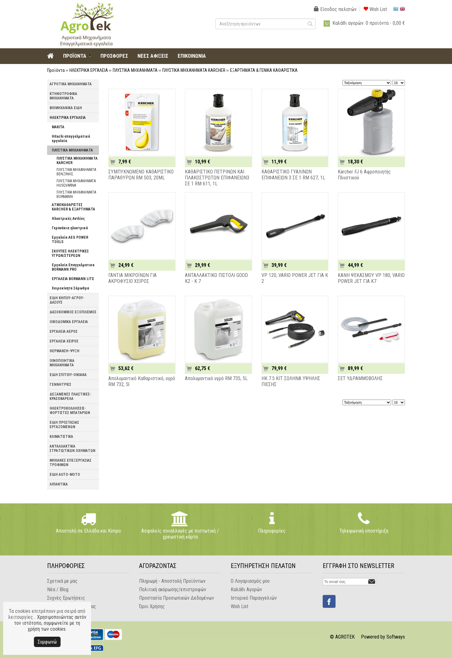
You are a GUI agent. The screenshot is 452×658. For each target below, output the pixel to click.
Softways (395, 637)
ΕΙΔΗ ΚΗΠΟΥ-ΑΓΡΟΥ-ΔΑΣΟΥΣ (67, 300)
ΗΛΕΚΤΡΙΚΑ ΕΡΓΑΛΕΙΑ (88, 70)
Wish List (375, 9)
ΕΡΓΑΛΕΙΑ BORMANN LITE (73, 279)
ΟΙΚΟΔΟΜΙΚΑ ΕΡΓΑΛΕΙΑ (69, 322)
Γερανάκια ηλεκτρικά (70, 228)
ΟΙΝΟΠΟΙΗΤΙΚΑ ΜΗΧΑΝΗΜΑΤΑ (62, 362)
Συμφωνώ (47, 642)
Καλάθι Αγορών (246, 589)
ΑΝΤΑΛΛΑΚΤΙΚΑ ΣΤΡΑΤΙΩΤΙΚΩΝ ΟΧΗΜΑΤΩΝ (72, 448)
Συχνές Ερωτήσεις (66, 598)
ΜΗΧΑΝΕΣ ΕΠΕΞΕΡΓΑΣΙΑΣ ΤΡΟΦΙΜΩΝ (70, 462)
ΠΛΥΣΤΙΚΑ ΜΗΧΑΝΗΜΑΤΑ (135, 70)
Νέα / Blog (57, 589)
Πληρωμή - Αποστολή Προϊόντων (172, 581)
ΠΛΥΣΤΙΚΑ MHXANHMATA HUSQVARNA (76, 183)
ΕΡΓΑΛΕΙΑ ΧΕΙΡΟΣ (64, 341)
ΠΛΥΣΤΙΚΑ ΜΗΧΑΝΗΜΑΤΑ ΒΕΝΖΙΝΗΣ (76, 171)
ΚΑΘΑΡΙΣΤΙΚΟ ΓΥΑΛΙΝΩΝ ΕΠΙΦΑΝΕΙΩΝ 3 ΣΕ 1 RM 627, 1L (293, 175)
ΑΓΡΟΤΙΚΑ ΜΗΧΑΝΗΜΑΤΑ (71, 84)
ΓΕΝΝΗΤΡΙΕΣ (60, 384)
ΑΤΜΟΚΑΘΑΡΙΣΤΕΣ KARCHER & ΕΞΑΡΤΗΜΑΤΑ (73, 207)
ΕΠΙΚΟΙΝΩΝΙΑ (192, 56)
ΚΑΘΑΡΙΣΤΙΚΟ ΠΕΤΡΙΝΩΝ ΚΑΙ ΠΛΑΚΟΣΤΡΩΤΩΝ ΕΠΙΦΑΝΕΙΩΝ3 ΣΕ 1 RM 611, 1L (217, 178)
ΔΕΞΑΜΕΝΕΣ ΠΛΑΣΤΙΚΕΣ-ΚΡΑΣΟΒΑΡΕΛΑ (70, 396)
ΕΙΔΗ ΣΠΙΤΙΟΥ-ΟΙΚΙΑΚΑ (68, 375)
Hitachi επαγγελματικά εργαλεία (71, 138)
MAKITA (58, 127)
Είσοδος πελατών (335, 9)
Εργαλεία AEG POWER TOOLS (70, 239)
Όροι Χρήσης (152, 606)
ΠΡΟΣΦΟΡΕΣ (114, 56)
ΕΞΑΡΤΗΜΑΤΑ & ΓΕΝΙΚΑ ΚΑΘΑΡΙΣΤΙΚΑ (264, 70)
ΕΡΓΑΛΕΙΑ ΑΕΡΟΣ (64, 331)
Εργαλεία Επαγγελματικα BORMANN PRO (73, 267)
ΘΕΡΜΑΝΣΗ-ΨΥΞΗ (64, 351)
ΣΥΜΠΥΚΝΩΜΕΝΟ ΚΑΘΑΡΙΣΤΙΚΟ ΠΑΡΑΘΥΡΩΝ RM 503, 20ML (141, 175)
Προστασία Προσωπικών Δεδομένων (176, 598)
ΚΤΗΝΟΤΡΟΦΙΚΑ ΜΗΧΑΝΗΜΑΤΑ (63, 96)
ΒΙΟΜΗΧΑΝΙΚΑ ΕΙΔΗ (66, 108)
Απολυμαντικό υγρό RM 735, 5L (216, 378)
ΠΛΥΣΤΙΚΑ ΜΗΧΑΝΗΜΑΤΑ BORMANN (76, 194)
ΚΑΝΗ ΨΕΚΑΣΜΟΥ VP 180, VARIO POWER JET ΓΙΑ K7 (371, 278)
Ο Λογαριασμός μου (250, 581)
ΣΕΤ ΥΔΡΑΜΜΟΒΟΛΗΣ (360, 378)
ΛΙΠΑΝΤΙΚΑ (59, 484)
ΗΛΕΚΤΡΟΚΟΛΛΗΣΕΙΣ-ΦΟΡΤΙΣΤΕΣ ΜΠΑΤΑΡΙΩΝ (70, 410)
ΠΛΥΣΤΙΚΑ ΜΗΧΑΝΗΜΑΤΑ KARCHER (193, 70)
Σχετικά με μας (62, 581)
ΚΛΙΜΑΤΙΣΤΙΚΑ (61, 436)
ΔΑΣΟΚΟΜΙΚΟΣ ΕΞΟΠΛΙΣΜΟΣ (73, 312)
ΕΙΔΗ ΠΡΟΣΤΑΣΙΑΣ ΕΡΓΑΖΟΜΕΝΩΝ (64, 424)
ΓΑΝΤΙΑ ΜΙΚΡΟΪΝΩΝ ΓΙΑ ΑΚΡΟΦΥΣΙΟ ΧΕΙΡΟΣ (132, 278)
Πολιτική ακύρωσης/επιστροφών (172, 589)
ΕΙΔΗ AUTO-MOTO (65, 474)
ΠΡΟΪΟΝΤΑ (74, 56)
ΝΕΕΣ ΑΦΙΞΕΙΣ (152, 56)
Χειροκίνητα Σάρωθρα (70, 288)
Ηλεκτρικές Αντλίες (68, 218)
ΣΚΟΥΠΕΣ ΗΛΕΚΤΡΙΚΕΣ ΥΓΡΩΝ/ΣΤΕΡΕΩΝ (70, 253)
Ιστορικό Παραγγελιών (254, 598)
